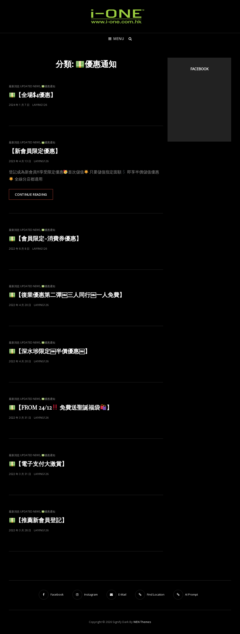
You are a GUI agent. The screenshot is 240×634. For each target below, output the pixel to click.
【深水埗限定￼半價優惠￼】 (49, 351)
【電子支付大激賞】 (38, 464)
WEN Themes (142, 622)
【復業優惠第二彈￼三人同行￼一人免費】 (67, 295)
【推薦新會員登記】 (38, 520)
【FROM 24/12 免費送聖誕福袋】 (60, 407)
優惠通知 (48, 86)
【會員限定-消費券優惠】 (45, 238)
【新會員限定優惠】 (35, 151)
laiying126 (39, 105)
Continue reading (34, 196)
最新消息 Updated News (24, 86)
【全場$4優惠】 (32, 95)
